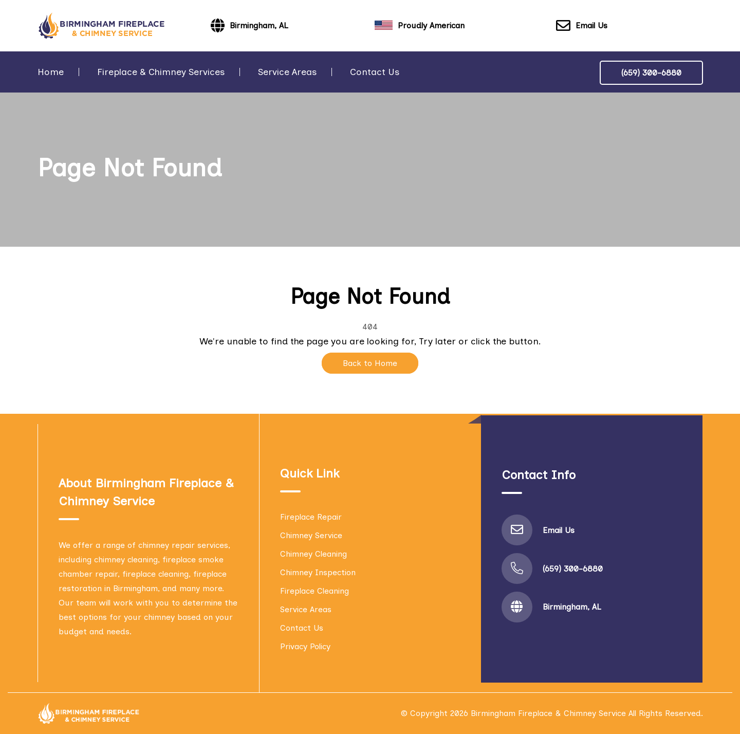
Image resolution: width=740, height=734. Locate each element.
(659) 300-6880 (651, 73)
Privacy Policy (305, 646)
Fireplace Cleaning (314, 591)
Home (51, 72)
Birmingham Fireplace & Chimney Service (548, 713)
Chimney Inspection (318, 572)
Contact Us (374, 72)
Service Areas (287, 72)
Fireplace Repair (311, 517)
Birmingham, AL (572, 607)
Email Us (581, 26)
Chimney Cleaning (313, 554)
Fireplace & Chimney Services (161, 72)
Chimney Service (311, 535)
